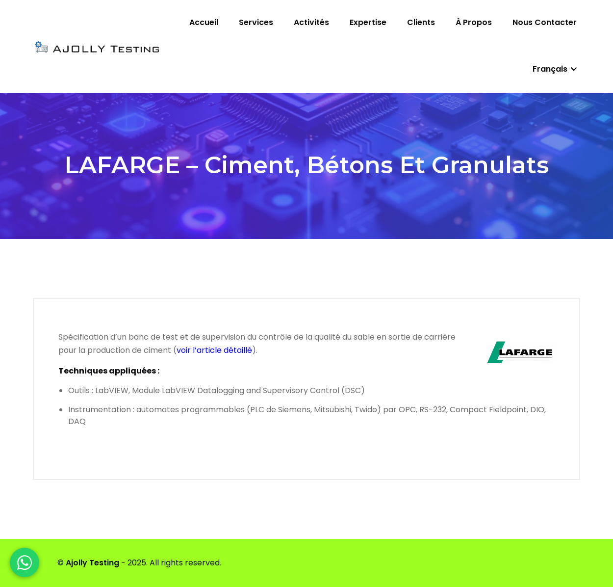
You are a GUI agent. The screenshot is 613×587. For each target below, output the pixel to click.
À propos (474, 22)
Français (555, 69)
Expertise (368, 22)
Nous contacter (544, 22)
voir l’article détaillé (214, 350)
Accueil (203, 22)
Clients (421, 22)
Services (256, 22)
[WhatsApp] (24, 562)
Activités (311, 22)
